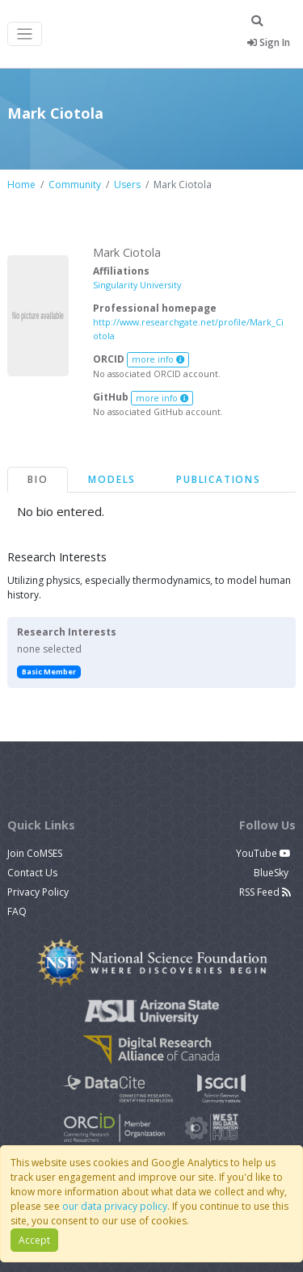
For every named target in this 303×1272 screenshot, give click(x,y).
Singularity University (137, 285)
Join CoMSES (34, 853)
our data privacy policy (114, 1206)
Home (21, 184)
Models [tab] (112, 479)
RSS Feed (265, 892)
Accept (34, 1240)
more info (158, 359)
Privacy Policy (38, 892)
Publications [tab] (218, 479)
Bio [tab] (37, 479)
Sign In (268, 42)
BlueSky (272, 872)
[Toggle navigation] (24, 34)
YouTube (263, 853)
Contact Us (32, 872)
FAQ (17, 911)
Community (74, 184)
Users (127, 184)
